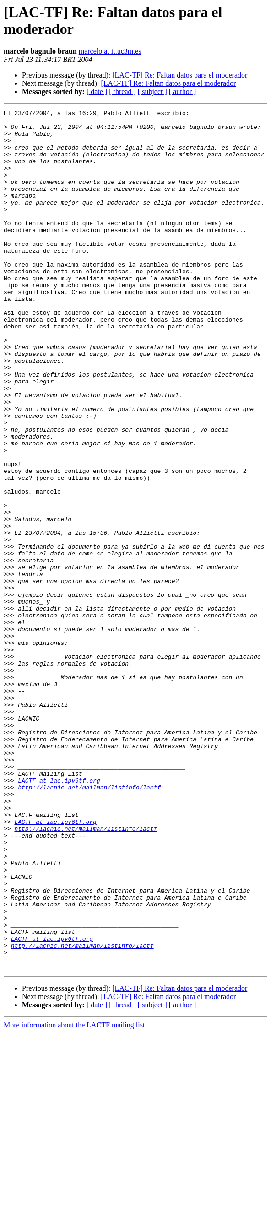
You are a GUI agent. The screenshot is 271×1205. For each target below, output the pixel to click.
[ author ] (182, 91)
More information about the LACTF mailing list (74, 1197)
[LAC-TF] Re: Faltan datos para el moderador (179, 75)
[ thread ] (122, 91)
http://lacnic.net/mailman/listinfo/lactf (89, 923)
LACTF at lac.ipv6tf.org (59, 915)
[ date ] (97, 91)
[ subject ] (152, 91)
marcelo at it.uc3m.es (110, 51)
